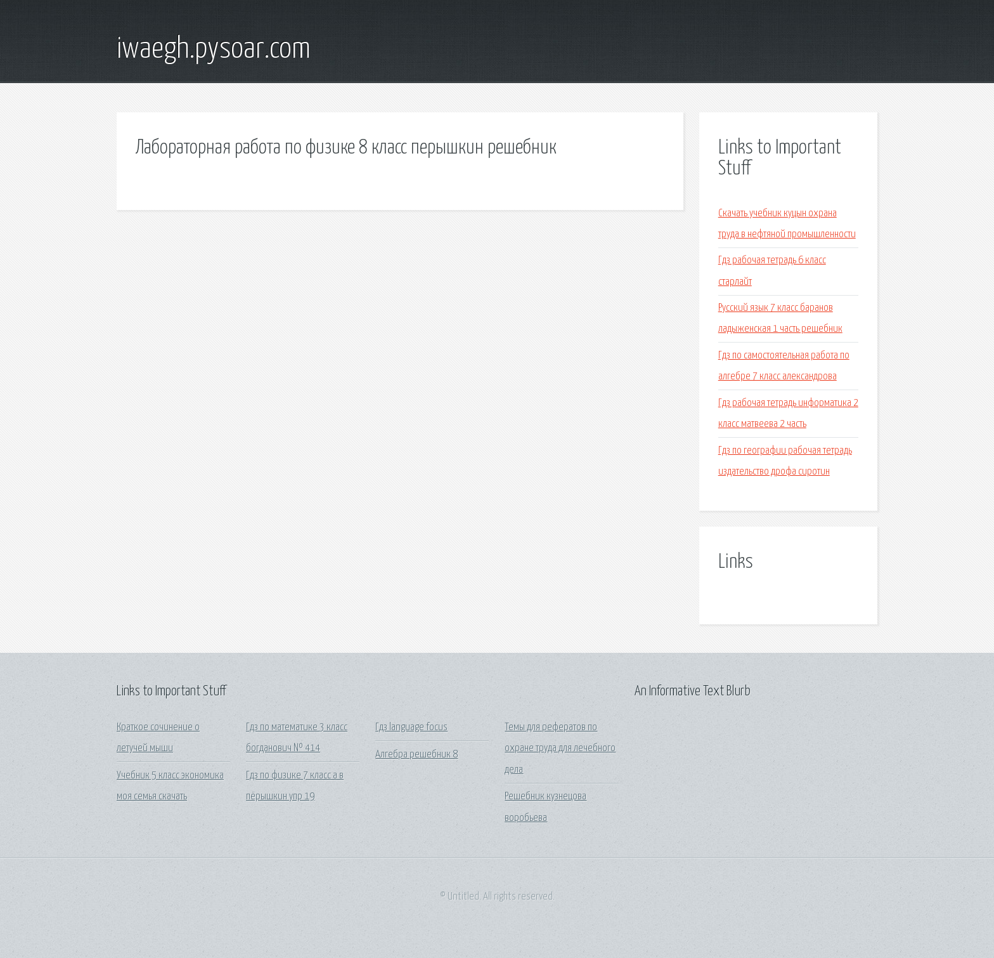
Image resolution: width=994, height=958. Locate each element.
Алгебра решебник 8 (416, 754)
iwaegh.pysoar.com (214, 49)
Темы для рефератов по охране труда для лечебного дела (560, 748)
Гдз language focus (411, 727)
